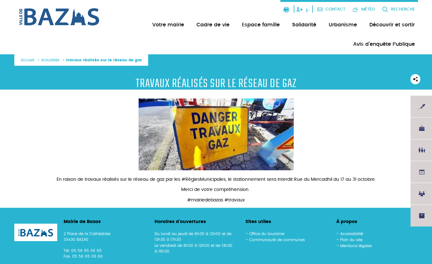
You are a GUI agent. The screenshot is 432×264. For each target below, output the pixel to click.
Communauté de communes (277, 240)
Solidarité (304, 24)
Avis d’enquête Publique (384, 44)
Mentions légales (356, 246)
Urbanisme (343, 24)
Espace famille (261, 24)
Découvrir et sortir (392, 24)
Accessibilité (351, 234)
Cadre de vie (213, 24)
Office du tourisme (266, 234)
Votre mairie (168, 24)
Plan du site (351, 240)
